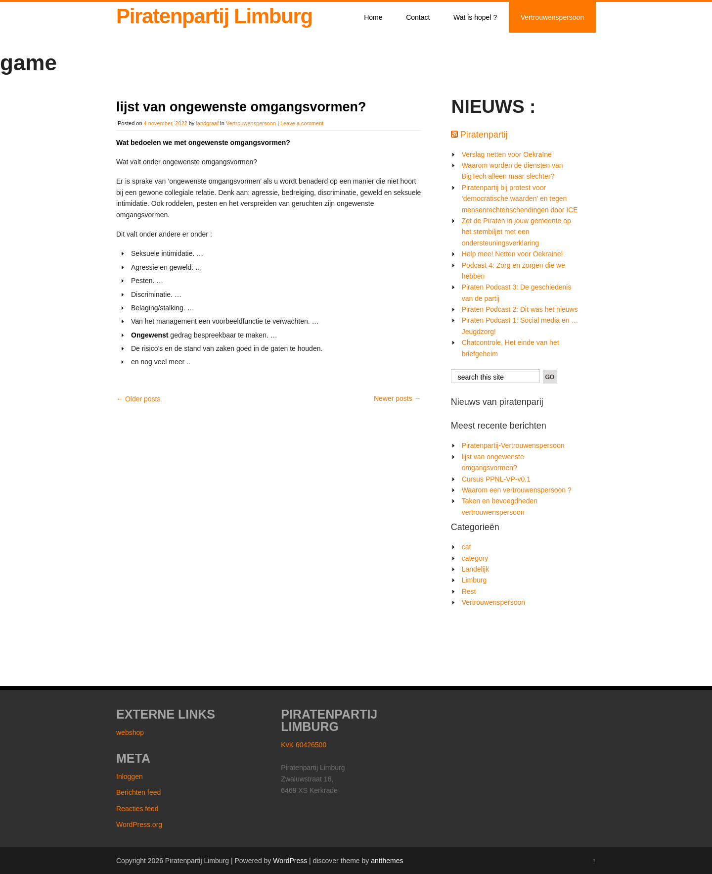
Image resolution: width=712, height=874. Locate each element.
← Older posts (138, 398)
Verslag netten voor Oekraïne (507, 154)
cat (466, 547)
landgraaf (207, 123)
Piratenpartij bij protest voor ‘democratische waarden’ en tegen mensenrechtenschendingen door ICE (520, 199)
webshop (130, 732)
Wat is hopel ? (475, 17)
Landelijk (475, 569)
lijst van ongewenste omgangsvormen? (241, 106)
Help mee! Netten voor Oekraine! (512, 254)
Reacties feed (137, 809)
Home (373, 17)
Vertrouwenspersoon (552, 17)
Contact (418, 17)
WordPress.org (139, 824)
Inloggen (129, 776)
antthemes (387, 861)
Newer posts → (397, 398)
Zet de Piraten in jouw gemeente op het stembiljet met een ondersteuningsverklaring (516, 232)
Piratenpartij (484, 135)
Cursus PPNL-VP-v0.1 (496, 479)
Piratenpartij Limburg (214, 16)
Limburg (474, 580)
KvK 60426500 (303, 745)
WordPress (290, 861)
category (475, 558)
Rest (469, 591)
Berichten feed (138, 792)
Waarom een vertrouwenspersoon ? (517, 490)
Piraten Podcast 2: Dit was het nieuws (520, 309)
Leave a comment (301, 123)
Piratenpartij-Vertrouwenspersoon (513, 445)
